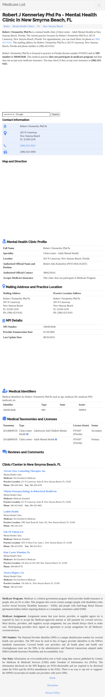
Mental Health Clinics (23, 26)
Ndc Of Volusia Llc (14, 532)
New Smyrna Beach (53, 26)
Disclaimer (52, 685)
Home (7, 26)
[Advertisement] (52, 89)
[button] (27, 434)
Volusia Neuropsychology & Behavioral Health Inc (30, 491)
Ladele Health (11, 511)
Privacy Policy (52, 692)
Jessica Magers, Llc (14, 572)
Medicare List (13, 4)
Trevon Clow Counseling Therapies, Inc (25, 471)
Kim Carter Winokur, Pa (17, 552)
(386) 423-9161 (28, 145)
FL (38, 26)
